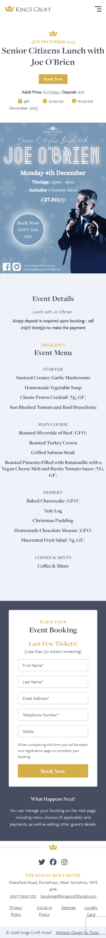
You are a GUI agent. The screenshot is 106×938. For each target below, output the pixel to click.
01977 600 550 (23, 896)
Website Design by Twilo (77, 932)
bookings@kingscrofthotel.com (68, 896)
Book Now (53, 79)
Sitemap (68, 907)
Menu (96, 9)
